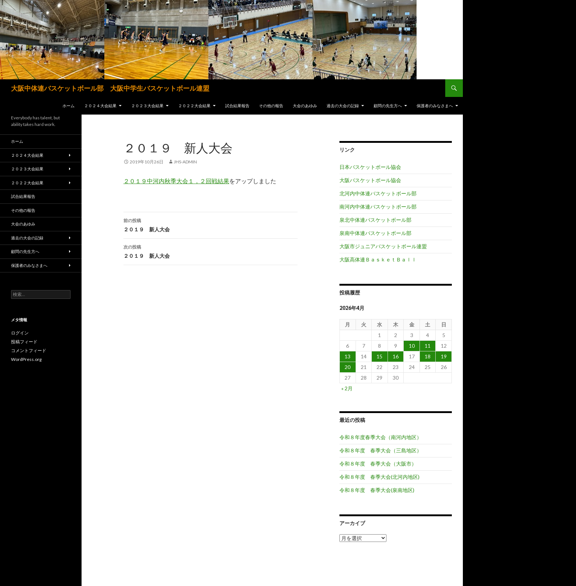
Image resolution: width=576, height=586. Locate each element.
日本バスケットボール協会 (370, 167)
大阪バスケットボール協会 (370, 180)
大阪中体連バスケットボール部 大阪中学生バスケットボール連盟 (110, 88)
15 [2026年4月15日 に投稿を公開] (379, 356)
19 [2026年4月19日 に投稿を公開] (444, 356)
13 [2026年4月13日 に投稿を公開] (347, 356)
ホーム (68, 105)
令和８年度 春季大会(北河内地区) (379, 477)
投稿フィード (24, 341)
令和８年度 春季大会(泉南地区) (376, 490)
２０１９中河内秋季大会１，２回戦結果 (176, 180)
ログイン (20, 333)
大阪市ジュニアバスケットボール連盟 (383, 246)
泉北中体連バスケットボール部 (375, 220)
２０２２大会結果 (194, 105)
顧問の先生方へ (388, 105)
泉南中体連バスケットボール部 (375, 233)
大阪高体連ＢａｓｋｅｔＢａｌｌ (378, 259)
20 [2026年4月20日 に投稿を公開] (347, 367)
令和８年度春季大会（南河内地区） (380, 437)
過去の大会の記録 (343, 105)
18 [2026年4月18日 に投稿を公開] (428, 356)
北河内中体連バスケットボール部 (378, 193)
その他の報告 (271, 105)
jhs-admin (185, 161)
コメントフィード (28, 350)
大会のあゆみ (305, 105)
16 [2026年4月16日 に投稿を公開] (396, 356)
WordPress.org (26, 359)
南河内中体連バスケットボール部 (378, 206)
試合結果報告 (237, 105)
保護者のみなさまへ (435, 105)
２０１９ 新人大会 (210, 224)
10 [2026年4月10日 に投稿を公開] (412, 346)
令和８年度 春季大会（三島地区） (380, 450)
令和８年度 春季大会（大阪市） (378, 463)
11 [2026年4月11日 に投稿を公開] (428, 346)
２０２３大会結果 (147, 105)
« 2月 (347, 388)
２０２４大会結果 (100, 105)
